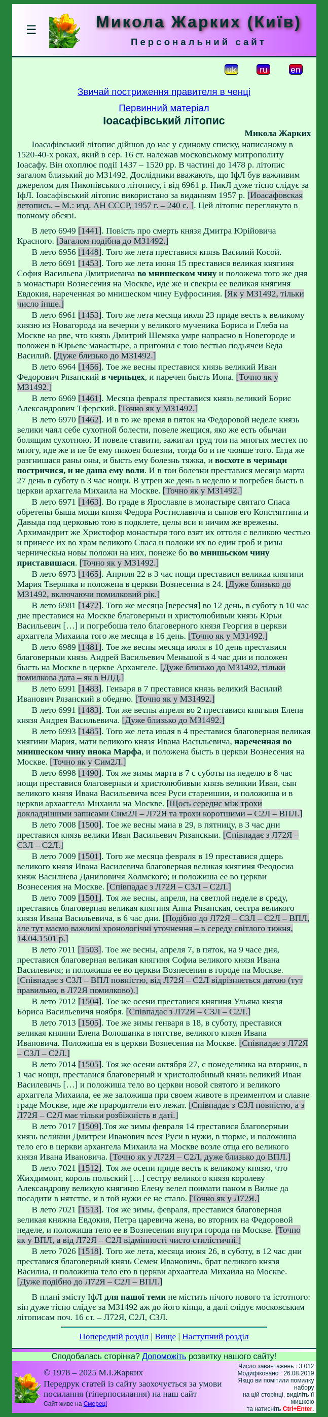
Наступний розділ (215, 1336)
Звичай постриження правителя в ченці (164, 91)
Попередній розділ (114, 1336)
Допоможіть (164, 1356)
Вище (165, 1336)
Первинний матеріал (164, 108)
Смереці (95, 1403)
